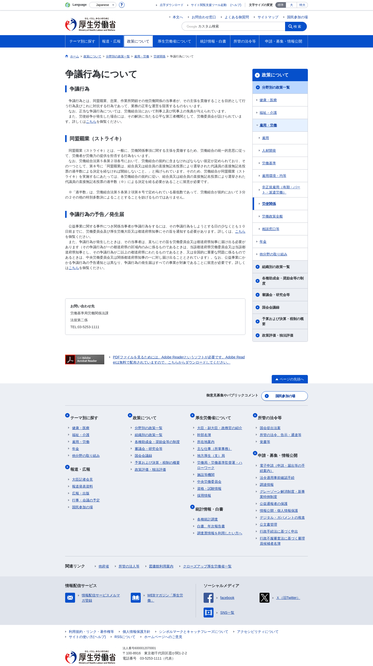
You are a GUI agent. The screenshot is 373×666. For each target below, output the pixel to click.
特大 (302, 5)
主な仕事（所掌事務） (214, 443)
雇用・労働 (268, 125)
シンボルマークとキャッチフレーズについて (193, 622)
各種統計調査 (207, 510)
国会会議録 (270, 307)
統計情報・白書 (211, 501)
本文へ (178, 17)
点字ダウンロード (172, 5)
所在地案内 (205, 436)
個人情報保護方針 (136, 622)
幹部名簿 (204, 429)
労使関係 (269, 204)
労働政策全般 (272, 216)
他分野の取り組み (273, 254)
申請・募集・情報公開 (279, 447)
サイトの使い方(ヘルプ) (87, 627)
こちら (91, 121)
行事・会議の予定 (86, 491)
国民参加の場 (297, 17)
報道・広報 (82, 461)
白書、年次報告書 (211, 516)
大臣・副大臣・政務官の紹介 (219, 422)
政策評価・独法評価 (277, 335)
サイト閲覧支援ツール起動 (209, 5)
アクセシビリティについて (258, 622)
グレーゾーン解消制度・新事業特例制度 (282, 484)
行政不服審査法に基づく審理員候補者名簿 (282, 531)
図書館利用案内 (161, 557)
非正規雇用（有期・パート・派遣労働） (281, 189)
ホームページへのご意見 (163, 627)
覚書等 (265, 436)
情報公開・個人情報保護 (279, 501)
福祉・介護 (268, 113)
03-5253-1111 (150, 649)
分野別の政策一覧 (276, 87)
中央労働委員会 (209, 476)
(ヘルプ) (235, 5)
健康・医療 (268, 100)
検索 (299, 26)
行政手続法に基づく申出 (279, 522)
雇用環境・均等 (274, 176)
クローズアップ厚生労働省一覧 (207, 557)
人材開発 (269, 150)
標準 (281, 5)
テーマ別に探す (86, 414)
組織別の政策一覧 (276, 267)
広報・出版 (80, 484)
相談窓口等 (270, 229)
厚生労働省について (215, 414)
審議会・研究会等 (276, 295)
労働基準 (269, 163)
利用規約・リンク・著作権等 (91, 622)
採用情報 (204, 490)
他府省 (104, 557)
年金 (263, 242)
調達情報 (267, 475)
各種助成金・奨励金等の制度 (283, 280)
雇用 (265, 138)
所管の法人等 (129, 557)
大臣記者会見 (82, 470)
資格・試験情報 (209, 483)
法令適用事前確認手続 (277, 468)
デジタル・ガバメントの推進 (282, 508)
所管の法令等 (272, 414)
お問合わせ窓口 (204, 17)
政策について (275, 75)
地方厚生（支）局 (211, 450)
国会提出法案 (270, 422)
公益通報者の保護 (274, 494)
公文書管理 (268, 515)
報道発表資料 (82, 477)
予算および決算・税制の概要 (283, 321)
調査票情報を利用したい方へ (219, 523)
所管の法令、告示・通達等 (280, 429)
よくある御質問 (237, 17)
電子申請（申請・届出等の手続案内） (282, 458)
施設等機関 (205, 469)
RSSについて (124, 627)
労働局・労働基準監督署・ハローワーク (219, 459)
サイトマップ (268, 17)
